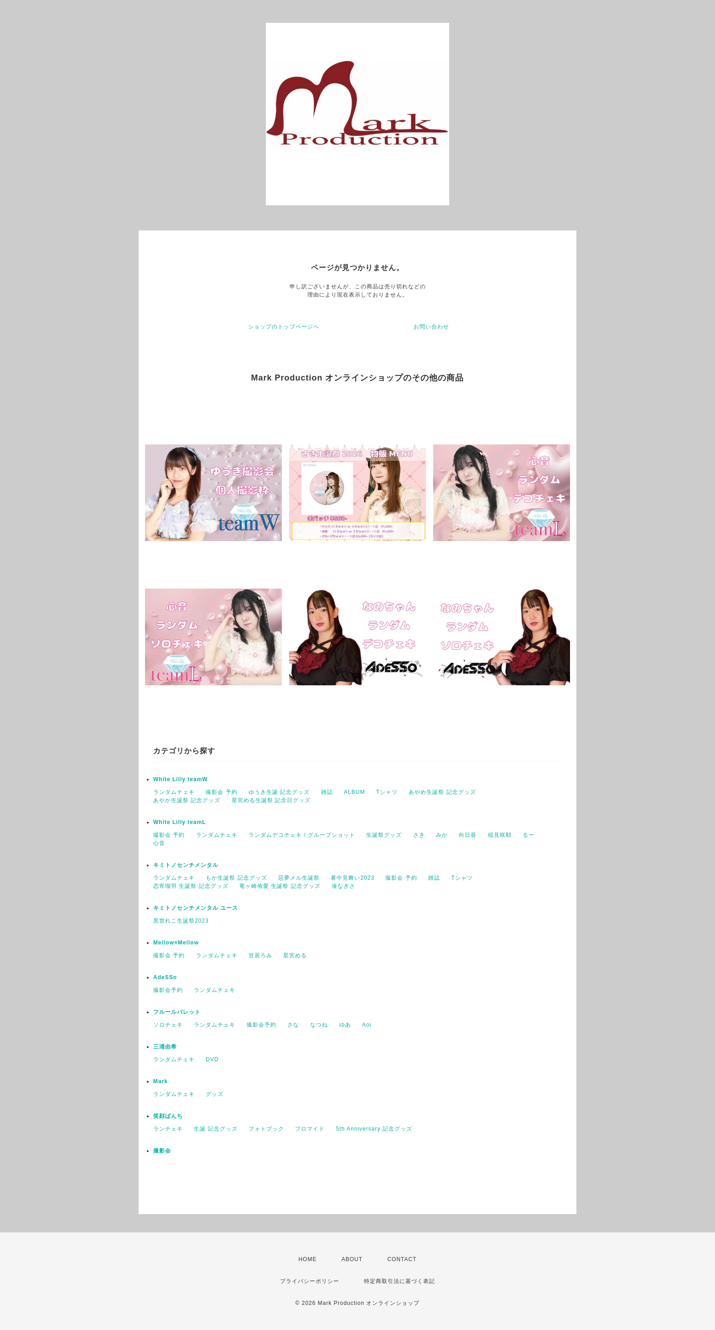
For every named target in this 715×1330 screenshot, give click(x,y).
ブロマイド (310, 1129)
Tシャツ (387, 792)
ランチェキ (168, 1129)
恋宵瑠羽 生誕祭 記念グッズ (190, 886)
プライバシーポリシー (309, 1281)
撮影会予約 (168, 990)
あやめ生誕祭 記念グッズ (442, 792)
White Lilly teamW (180, 779)
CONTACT (401, 1259)
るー (528, 835)
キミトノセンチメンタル (185, 865)
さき (419, 835)
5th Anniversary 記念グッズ (374, 1129)
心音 (159, 843)
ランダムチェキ (174, 792)
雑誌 (327, 792)
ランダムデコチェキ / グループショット (302, 835)
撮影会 (162, 1150)
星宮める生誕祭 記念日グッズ (271, 800)
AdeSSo (165, 977)
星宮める (295, 955)
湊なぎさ (343, 886)
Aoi (366, 1025)
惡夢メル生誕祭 (299, 878)
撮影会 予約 (221, 792)
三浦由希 (165, 1046)
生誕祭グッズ (384, 835)
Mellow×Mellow (176, 942)
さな (293, 1025)
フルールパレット (177, 1012)
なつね (319, 1025)
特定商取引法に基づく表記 (399, 1281)
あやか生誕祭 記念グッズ (186, 800)
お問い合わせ (431, 326)
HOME (307, 1259)
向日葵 (468, 835)
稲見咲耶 (500, 835)
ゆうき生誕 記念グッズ (279, 792)
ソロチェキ (168, 1025)
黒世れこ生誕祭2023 (181, 921)
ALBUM (354, 792)
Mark (160, 1081)
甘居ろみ (260, 955)
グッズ (214, 1094)
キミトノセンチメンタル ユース (195, 908)
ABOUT (352, 1259)
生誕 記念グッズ (215, 1129)
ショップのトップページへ (283, 326)
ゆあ (345, 1025)
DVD (212, 1059)
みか (442, 835)
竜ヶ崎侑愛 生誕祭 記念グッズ (280, 886)
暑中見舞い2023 (352, 878)
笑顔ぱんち (168, 1116)
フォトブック (266, 1129)
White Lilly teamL (179, 822)
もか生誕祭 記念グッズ (236, 878)
